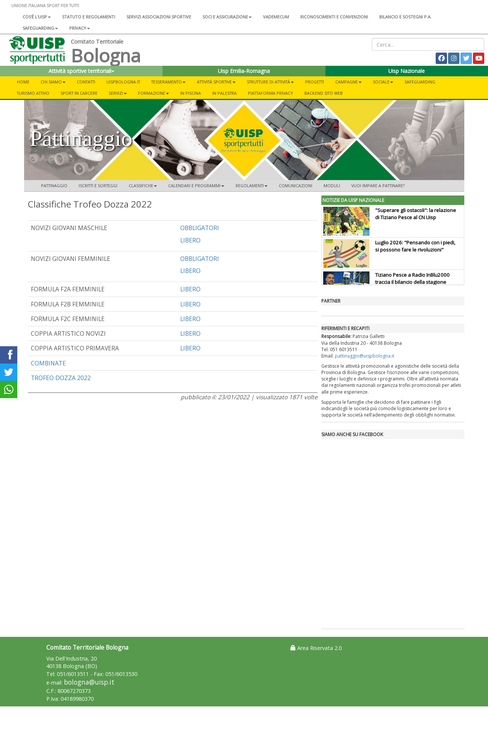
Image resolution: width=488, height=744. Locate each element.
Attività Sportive (216, 82)
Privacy (79, 28)
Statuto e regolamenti (88, 17)
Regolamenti (252, 185)
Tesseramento (168, 82)
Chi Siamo (53, 82)
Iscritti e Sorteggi (98, 185)
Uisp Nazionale (406, 70)
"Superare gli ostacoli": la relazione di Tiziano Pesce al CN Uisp (415, 214)
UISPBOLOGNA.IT (123, 82)
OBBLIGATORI (199, 228)
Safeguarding (419, 82)
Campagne (348, 82)
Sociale (383, 82)
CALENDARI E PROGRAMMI (196, 185)
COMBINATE (48, 363)
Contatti (86, 82)
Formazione (153, 93)
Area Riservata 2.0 (316, 648)
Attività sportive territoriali (81, 70)
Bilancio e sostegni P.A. (405, 17)
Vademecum (276, 17)
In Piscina (190, 93)
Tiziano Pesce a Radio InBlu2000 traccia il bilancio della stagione (412, 278)
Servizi (118, 93)
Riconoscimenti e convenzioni (334, 17)
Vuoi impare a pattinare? (377, 185)
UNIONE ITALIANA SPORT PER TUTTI (45, 5)
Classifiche (143, 185)
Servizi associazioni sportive (158, 17)
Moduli (332, 185)
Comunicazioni (295, 185)
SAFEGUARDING (40, 28)
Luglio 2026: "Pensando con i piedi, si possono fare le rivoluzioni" (415, 246)
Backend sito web (323, 93)
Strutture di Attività (270, 82)
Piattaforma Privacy (270, 93)
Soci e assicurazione (227, 17)
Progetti (314, 82)
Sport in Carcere (79, 93)
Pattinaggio (54, 185)
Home (23, 82)
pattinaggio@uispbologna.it (364, 356)
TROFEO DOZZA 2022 (61, 378)
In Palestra (224, 93)
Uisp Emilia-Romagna (244, 70)
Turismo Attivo (33, 93)
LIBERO (190, 240)
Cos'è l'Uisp (37, 17)
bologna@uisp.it (89, 682)
